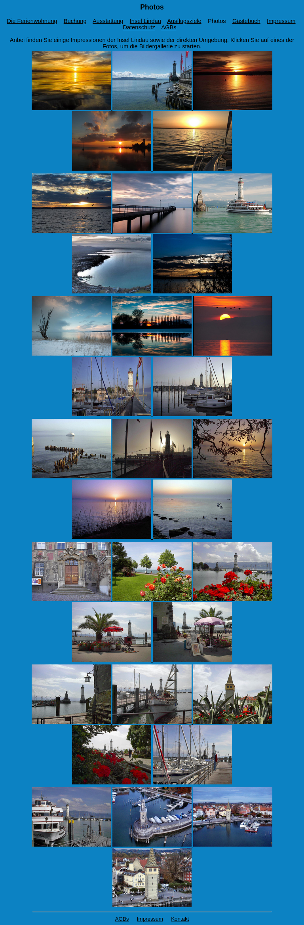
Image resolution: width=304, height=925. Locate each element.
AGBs (168, 27)
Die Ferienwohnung (32, 21)
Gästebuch (246, 21)
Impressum (281, 21)
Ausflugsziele (184, 21)
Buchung (75, 21)
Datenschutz (139, 27)
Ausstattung (108, 21)
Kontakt (180, 919)
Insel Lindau (145, 21)
